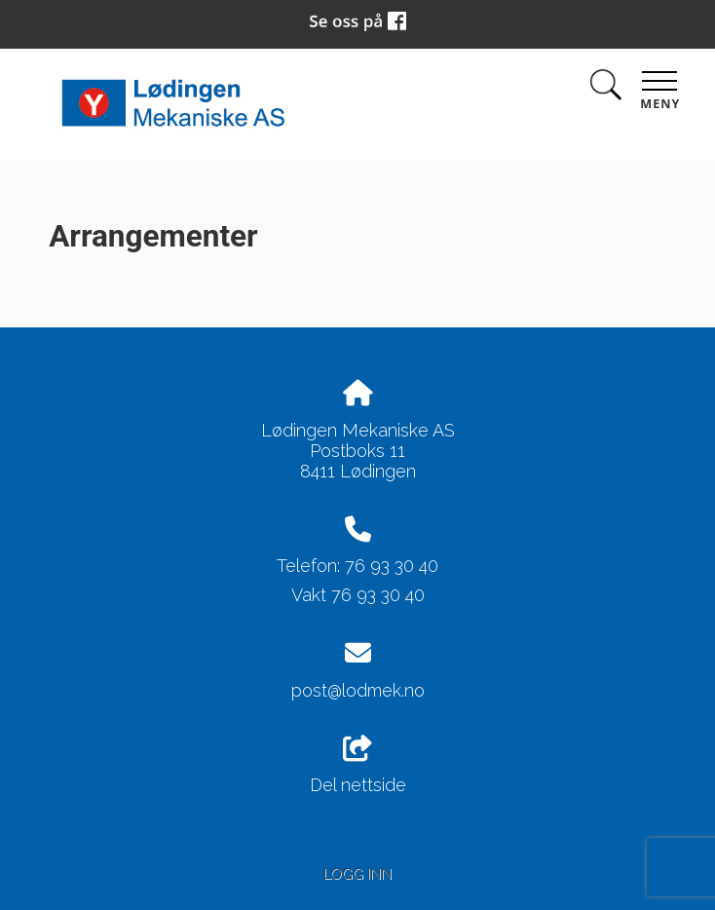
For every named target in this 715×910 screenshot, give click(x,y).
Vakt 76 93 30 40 (358, 595)
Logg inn (357, 873)
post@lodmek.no (358, 690)
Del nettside (358, 766)
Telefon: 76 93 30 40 (357, 565)
